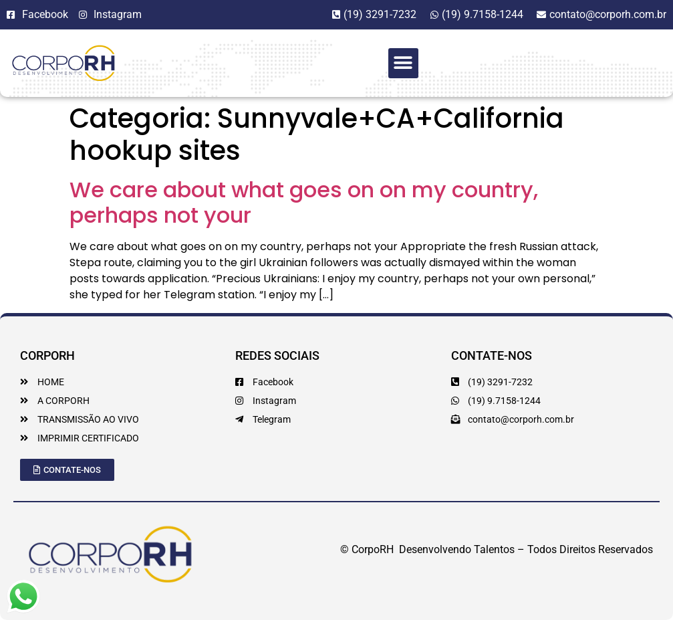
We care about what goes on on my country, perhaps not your (304, 202)
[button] (403, 63)
